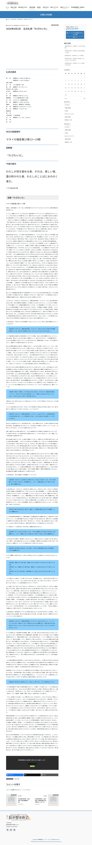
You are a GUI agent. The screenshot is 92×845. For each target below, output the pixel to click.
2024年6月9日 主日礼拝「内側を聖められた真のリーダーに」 (40, 800)
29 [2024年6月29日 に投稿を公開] (84, 91)
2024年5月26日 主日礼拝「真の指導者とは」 (24, 800)
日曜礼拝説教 (55, 25)
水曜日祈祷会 (68, 117)
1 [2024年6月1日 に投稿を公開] (84, 77)
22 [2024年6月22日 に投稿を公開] (84, 87)
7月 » (84, 98)
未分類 (66, 111)
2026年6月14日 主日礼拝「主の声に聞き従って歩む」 (75, 51)
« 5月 (65, 98)
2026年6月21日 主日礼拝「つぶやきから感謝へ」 (75, 46)
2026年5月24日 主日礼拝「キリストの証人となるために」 (75, 64)
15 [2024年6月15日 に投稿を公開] (84, 84)
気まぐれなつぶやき (69, 114)
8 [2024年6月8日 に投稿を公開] (84, 80)
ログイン (21, 790)
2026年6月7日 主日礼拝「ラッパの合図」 (74, 55)
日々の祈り (67, 105)
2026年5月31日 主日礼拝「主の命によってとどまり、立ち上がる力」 (75, 59)
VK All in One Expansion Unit (55, 841)
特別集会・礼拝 (68, 120)
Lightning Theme (45, 841)
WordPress (38, 841)
